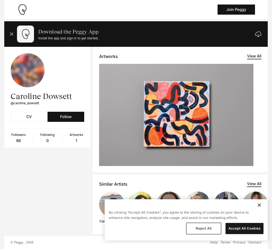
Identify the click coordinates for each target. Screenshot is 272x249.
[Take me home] (22, 9)
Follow (65, 116)
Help (214, 242)
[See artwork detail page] (176, 115)
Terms (225, 242)
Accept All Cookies (244, 228)
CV (29, 116)
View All (254, 56)
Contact (255, 242)
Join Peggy (236, 9)
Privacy (239, 242)
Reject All (203, 228)
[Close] (259, 205)
